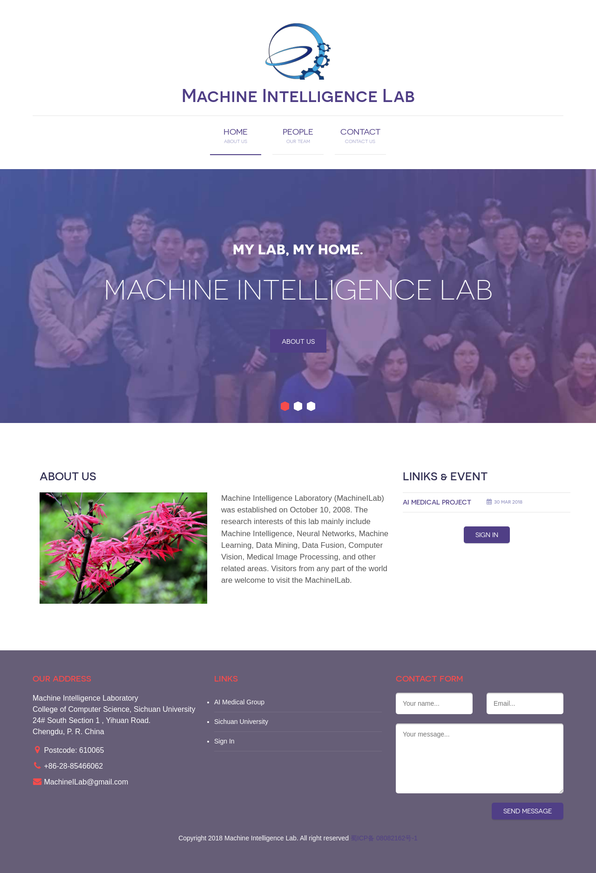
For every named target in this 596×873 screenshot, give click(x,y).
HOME (235, 136)
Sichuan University (241, 721)
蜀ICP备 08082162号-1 (384, 838)
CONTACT (360, 136)
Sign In (224, 741)
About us (298, 341)
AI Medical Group (239, 702)
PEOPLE (298, 136)
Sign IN (486, 535)
